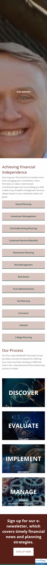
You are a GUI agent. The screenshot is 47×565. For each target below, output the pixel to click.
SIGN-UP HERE (23, 551)
